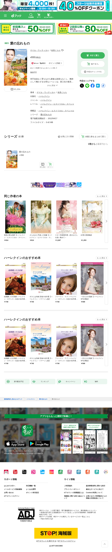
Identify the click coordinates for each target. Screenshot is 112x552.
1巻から (92, 144)
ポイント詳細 (54, 63)
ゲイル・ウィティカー (39, 50)
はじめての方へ (9, 486)
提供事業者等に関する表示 (95, 486)
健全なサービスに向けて (95, 489)
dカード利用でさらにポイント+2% (42, 68)
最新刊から (102, 144)
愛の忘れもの (24, 152)
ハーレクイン (44, 96)
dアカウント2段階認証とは (74, 493)
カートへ (94, 64)
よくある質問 (31, 489)
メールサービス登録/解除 (13, 489)
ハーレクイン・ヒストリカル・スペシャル (56, 111)
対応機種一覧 (31, 486)
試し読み (17, 89)
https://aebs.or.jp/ (47, 519)
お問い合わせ (9, 493)
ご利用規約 (68, 486)
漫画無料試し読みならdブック (13, 399)
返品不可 (33, 72)
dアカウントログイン (11, 496)
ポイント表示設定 (32, 493)
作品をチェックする (94, 72)
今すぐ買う (94, 55)
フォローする (62, 50)
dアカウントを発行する (46, 541)
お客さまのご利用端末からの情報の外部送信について (96, 497)
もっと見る (101, 196)
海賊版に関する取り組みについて (74, 497)
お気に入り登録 (67, 136)
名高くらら (55, 50)
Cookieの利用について (94, 493)
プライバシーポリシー (72, 489)
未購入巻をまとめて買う (95, 136)
